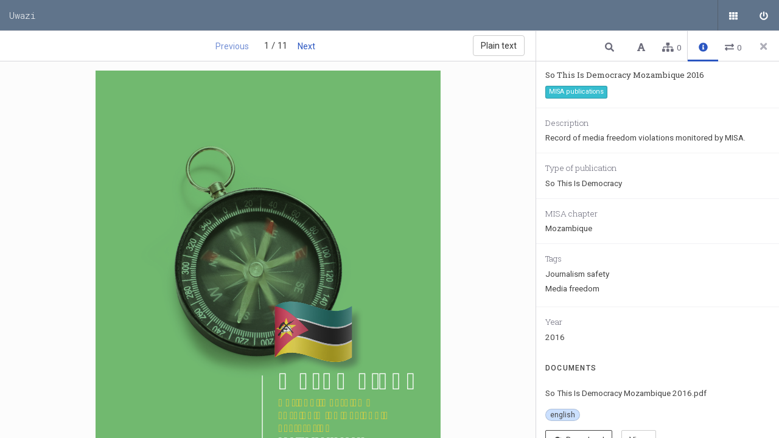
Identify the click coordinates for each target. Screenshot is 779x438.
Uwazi (22, 15)
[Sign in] (764, 15)
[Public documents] (733, 15)
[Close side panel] (764, 46)
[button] (611, 46)
